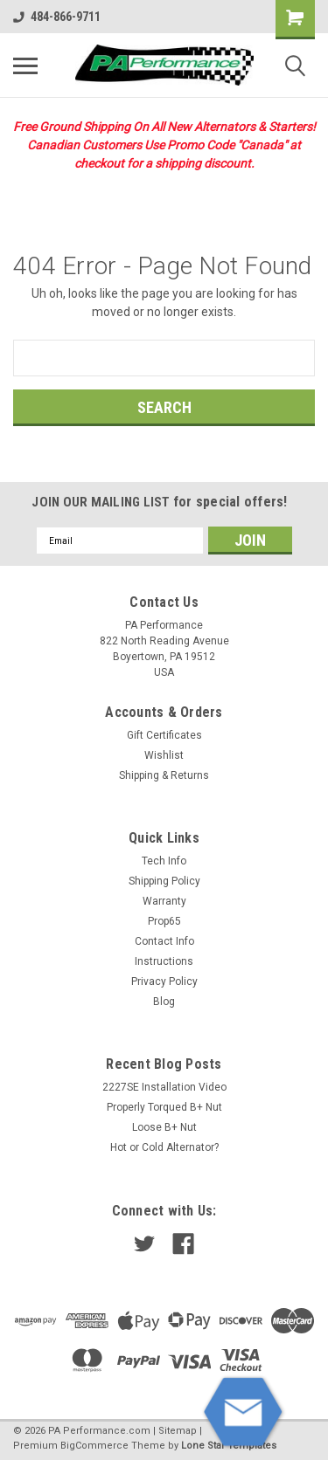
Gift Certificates (164, 735)
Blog (164, 1001)
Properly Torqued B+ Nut (164, 1107)
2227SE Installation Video (164, 1087)
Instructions (164, 961)
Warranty (164, 901)
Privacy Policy (164, 981)
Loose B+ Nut (164, 1127)
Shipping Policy (164, 881)
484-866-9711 (57, 17)
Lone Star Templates (228, 1445)
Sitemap (177, 1430)
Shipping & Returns (164, 775)
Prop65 (164, 921)
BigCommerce (94, 1445)
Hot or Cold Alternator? (164, 1147)
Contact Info (164, 941)
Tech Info (164, 861)
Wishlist (164, 755)
